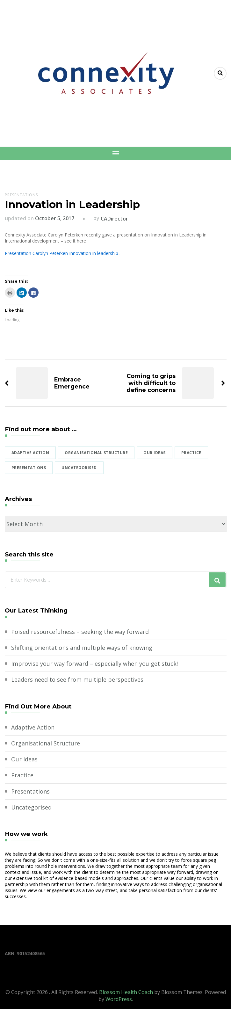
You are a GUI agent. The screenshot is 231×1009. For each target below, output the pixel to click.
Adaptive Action (32, 727)
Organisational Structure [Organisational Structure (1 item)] (96, 452)
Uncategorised (31, 807)
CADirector (114, 218)
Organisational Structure (45, 743)
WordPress (118, 999)
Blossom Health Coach (126, 992)
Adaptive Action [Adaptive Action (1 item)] (30, 452)
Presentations (21, 195)
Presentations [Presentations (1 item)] (28, 467)
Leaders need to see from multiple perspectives (77, 679)
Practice (22, 775)
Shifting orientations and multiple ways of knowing (81, 647)
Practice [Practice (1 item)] (191, 452)
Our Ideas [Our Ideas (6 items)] (154, 452)
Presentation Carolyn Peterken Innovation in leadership (61, 253)
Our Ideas (24, 759)
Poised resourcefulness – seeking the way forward (80, 631)
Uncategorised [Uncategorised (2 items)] (79, 467)
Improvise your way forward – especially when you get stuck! (94, 663)
